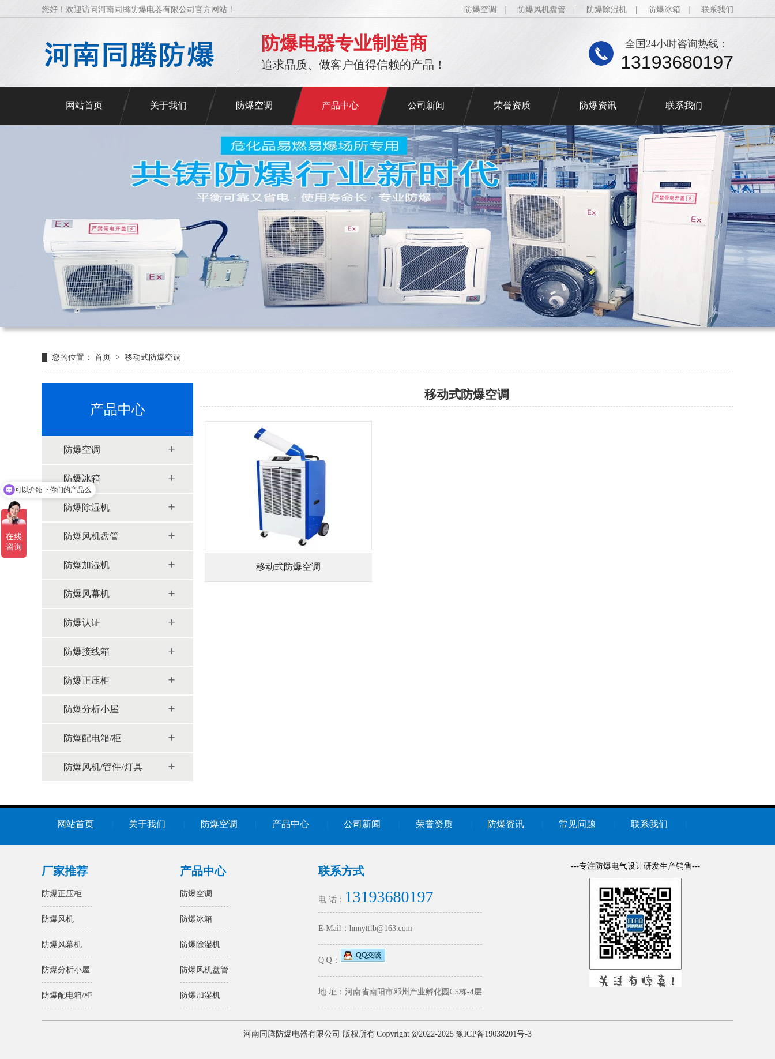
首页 (104, 357)
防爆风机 (58, 919)
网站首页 (84, 105)
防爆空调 (480, 9)
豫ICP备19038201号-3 (493, 1034)
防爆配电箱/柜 (92, 738)
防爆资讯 (598, 105)
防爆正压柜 (86, 680)
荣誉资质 (512, 105)
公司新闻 (426, 105)
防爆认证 (81, 623)
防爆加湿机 (86, 565)
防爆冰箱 (664, 9)
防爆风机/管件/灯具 (102, 767)
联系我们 (717, 9)
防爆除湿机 (606, 9)
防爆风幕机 (86, 594)
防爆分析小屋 (91, 709)
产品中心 (340, 105)
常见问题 (577, 824)
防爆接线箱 (86, 651)
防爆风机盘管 (541, 9)
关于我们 (168, 105)
